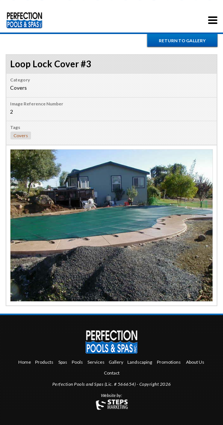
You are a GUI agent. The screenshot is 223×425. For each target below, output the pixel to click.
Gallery (116, 362)
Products (44, 362)
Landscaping (139, 362)
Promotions (169, 362)
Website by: (111, 396)
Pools (77, 362)
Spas (62, 362)
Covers (20, 135)
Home (24, 362)
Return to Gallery (182, 40)
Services (96, 362)
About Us (195, 362)
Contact (112, 373)
